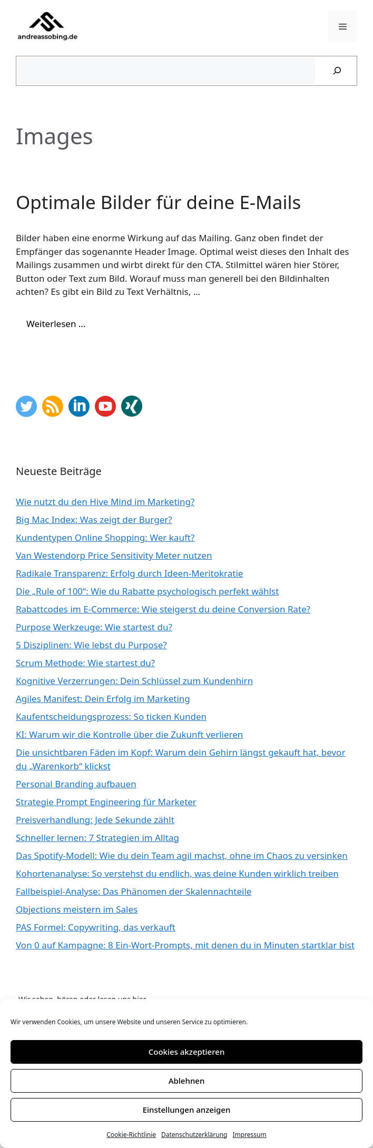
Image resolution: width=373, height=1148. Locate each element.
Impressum (249, 1134)
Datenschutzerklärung (194, 1134)
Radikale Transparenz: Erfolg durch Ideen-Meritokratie (129, 573)
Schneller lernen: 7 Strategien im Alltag (97, 838)
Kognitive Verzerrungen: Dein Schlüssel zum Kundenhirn (134, 681)
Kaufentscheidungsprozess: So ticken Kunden (111, 716)
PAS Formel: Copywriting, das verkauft (95, 927)
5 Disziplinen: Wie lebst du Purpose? (91, 645)
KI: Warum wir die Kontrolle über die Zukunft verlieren (129, 734)
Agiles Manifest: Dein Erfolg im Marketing (103, 698)
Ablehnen (187, 1080)
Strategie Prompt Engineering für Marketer (106, 802)
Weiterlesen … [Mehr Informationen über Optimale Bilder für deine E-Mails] (55, 324)
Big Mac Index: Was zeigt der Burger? (94, 519)
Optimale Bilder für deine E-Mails (158, 202)
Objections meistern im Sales (77, 909)
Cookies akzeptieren (187, 1051)
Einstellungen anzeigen (187, 1109)
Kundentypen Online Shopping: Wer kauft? (105, 537)
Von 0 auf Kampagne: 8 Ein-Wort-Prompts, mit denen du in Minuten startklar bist (185, 945)
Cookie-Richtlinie (131, 1134)
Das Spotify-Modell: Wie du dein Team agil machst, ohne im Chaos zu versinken (182, 855)
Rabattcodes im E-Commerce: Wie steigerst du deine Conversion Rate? (163, 609)
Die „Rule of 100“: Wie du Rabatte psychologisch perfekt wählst (147, 591)
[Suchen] (337, 71)
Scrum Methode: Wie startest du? (85, 663)
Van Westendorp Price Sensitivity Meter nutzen (114, 555)
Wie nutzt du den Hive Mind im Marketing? (105, 502)
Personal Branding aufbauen (76, 784)
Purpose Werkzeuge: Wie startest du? (94, 627)
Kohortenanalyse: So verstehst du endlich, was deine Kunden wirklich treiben (177, 873)
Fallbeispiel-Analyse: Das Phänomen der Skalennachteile (133, 891)
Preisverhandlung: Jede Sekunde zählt (95, 820)
